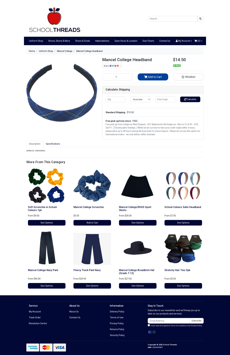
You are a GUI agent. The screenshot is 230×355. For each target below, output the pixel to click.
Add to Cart (153, 77)
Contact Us (164, 41)
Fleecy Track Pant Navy (87, 270)
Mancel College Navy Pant (43, 270)
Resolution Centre (38, 323)
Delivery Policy (117, 311)
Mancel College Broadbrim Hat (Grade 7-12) (136, 272)
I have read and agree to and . (175, 325)
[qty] (116, 99)
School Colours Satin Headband (183, 207)
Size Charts (148, 41)
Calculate (190, 99)
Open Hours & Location (126, 41)
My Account (35, 311)
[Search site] (200, 19)
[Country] (140, 99)
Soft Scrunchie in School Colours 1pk (42, 209)
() (197, 41)
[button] (183, 41)
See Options (47, 222)
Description (34, 144)
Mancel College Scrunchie (88, 207)
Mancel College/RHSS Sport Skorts (135, 209)
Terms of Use (116, 317)
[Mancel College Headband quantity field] (117, 76)
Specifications (53, 144)
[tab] (34, 144)
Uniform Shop (36, 41)
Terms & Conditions (178, 326)
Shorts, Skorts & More (59, 41)
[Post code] (165, 99)
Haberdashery (102, 41)
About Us (74, 311)
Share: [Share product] (111, 66)
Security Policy (117, 335)
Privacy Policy (117, 323)
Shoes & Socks (82, 41)
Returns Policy (117, 329)
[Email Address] (169, 321)
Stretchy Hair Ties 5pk (177, 270)
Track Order (35, 317)
